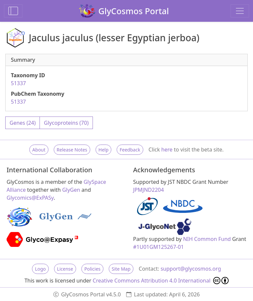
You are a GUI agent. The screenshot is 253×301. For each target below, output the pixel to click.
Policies (92, 269)
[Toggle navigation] (240, 10)
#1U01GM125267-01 (158, 247)
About (38, 150)
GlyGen (71, 189)
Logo (40, 269)
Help (103, 150)
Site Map (121, 269)
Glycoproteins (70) (66, 122)
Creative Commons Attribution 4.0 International (161, 280)
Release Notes (72, 150)
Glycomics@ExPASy (30, 197)
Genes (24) (23, 122)
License (65, 269)
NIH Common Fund (207, 239)
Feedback (130, 150)
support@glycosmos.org (190, 268)
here (166, 149)
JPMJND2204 (148, 189)
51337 (18, 83)
